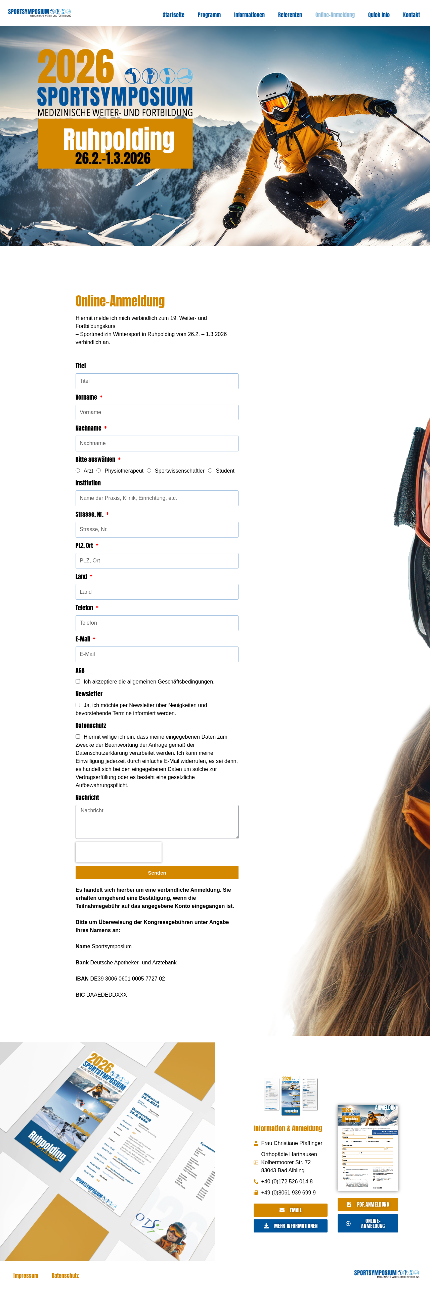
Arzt (88, 471)
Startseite (173, 15)
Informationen (249, 15)
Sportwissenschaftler (180, 471)
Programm (209, 15)
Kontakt (411, 15)
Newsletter (89, 693)
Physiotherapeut (123, 471)
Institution (88, 482)
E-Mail (83, 638)
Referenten (290, 15)
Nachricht (87, 797)
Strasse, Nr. (90, 514)
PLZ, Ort (85, 545)
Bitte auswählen (96, 459)
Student (225, 471)
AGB (80, 670)
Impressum (25, 1275)
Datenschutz (91, 725)
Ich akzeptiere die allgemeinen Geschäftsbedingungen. (149, 682)
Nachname (89, 428)
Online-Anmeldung (335, 15)
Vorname (87, 397)
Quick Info (379, 15)
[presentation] (119, 852)
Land (82, 576)
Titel (81, 365)
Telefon (85, 607)
